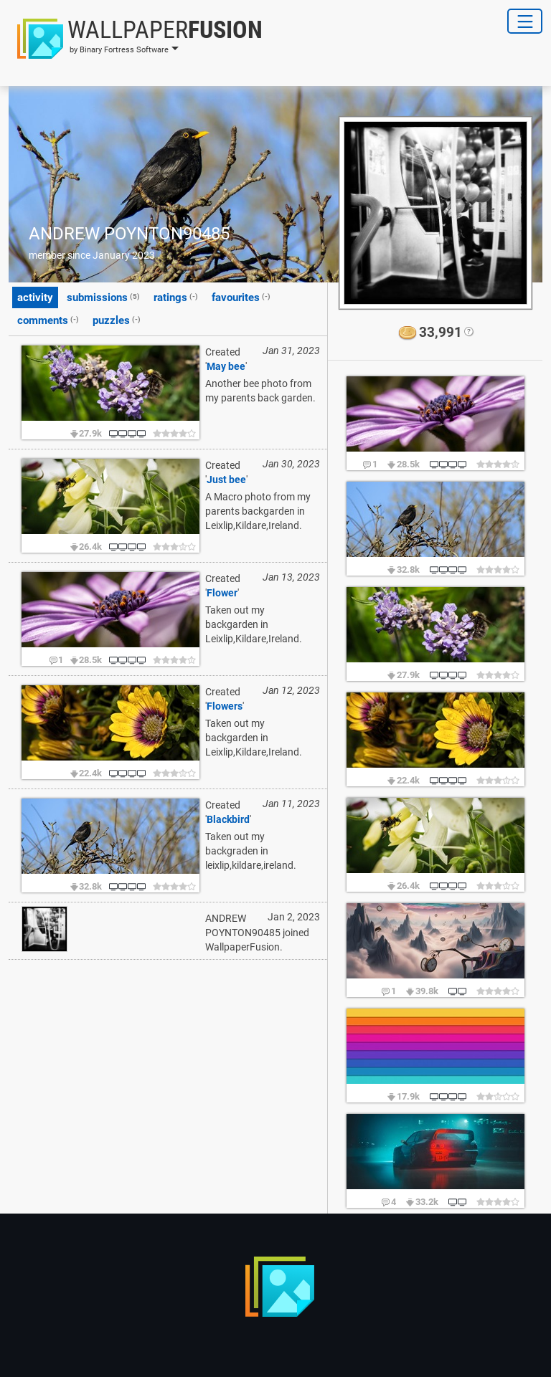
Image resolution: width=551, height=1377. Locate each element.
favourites (241, 297)
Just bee (226, 479)
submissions (103, 297)
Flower (222, 593)
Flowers (224, 706)
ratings (176, 297)
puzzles (117, 320)
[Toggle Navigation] (524, 21)
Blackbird (228, 819)
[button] (136, 39)
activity (35, 297)
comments (48, 320)
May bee (226, 366)
